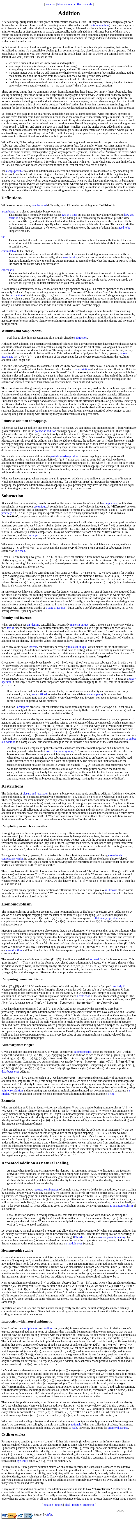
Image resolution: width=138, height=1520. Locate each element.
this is (10, 627)
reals (74, 1427)
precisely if (7, 512)
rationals (76, 1424)
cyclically (22, 1460)
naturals (87, 4)
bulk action (16, 295)
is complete (34, 535)
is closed (20, 550)
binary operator (66, 4)
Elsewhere (80, 1237)
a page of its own (55, 607)
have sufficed (39, 694)
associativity (70, 257)
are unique (40, 506)
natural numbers (100, 25)
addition (48, 1328)
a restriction (83, 995)
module (76, 1504)
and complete (94, 694)
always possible (15, 170)
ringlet (59, 1504)
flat (79, 4)
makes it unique (79, 624)
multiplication (30, 1328)
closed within (14, 950)
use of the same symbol (59, 751)
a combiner (7, 211)
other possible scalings (113, 1237)
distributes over (10, 1071)
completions (110, 503)
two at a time (69, 214)
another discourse (118, 1427)
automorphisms (83, 1051)
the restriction (82, 369)
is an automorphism (121, 1205)
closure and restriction (35, 793)
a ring (111, 1093)
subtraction (80, 337)
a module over (74, 1243)
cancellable (7, 269)
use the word (39, 205)
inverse (33, 646)
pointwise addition (45, 430)
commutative (9, 250)
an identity (33, 624)
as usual (94, 959)
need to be (124, 227)
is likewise (111, 890)
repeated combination (46, 1189)
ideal (67, 1504)
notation (50, 4)
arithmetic (89, 1504)
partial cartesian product (64, 456)
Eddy (49, 1514)
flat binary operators (106, 918)
